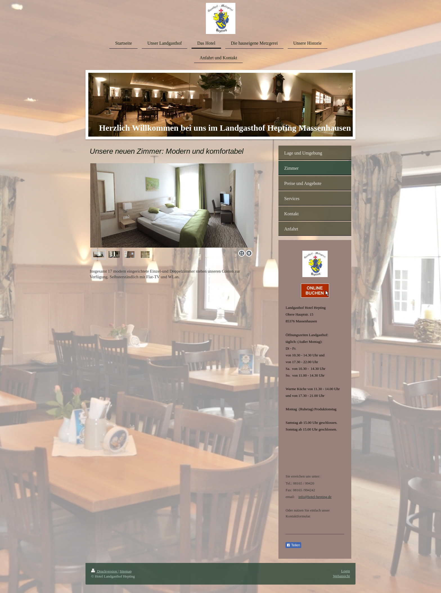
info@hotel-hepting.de (315, 497)
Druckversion (104, 571)
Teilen (293, 545)
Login (345, 571)
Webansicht (341, 576)
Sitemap (126, 571)
